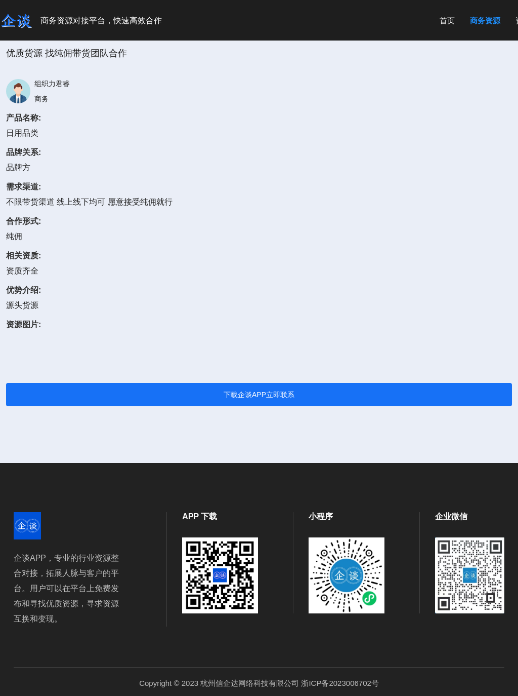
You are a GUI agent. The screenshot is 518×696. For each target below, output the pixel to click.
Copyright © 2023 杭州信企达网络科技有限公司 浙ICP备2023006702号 (259, 683)
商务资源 (485, 20)
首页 (447, 20)
